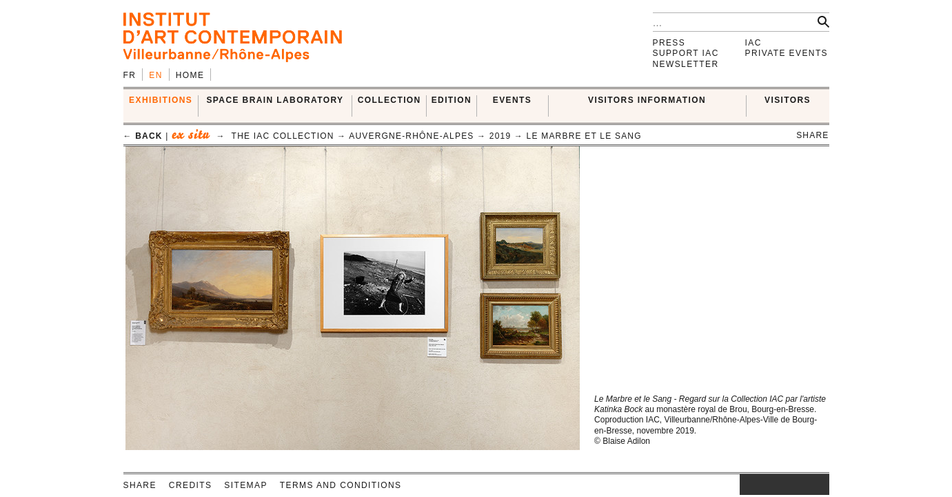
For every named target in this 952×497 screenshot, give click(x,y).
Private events (787, 53)
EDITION (452, 100)
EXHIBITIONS (160, 100)
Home (190, 75)
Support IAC (686, 53)
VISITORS (787, 100)
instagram (746, 484)
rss (819, 484)
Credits (190, 485)
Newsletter (686, 64)
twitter (777, 484)
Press (669, 43)
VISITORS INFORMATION (647, 100)
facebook (760, 484)
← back (143, 136)
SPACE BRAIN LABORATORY (274, 100)
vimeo (798, 484)
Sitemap (245, 485)
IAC (753, 43)
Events (512, 100)
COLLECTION (389, 100)
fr (129, 75)
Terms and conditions (341, 485)
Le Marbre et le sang (584, 136)
